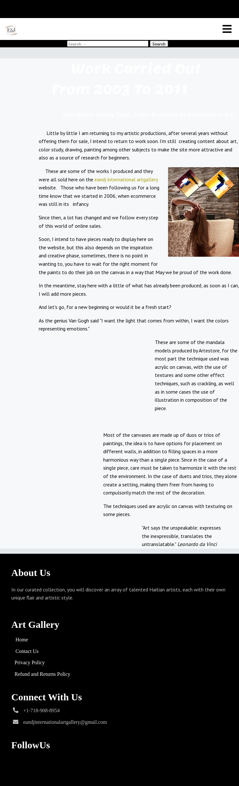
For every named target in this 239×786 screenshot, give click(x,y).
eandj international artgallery (126, 179)
